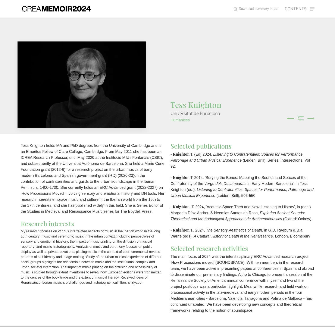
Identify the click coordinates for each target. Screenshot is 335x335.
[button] (299, 9)
